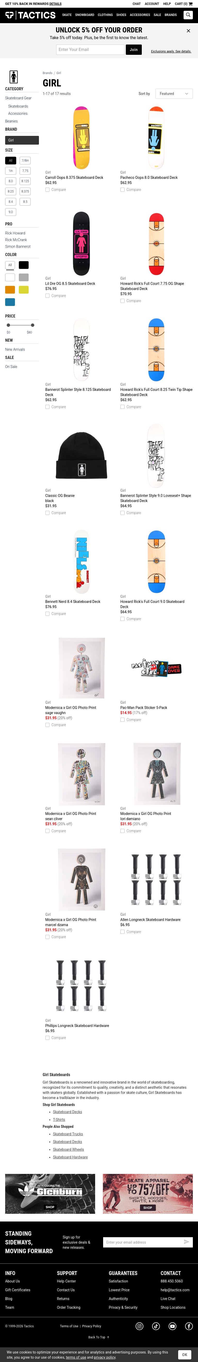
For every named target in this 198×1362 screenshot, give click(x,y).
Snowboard (84, 15)
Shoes (121, 15)
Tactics (30, 15)
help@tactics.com (175, 1290)
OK (184, 1355)
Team (9, 1307)
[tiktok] (156, 1327)
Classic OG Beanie (81, 463)
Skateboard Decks (67, 1112)
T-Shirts (59, 1120)
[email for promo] (90, 50)
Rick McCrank (16, 240)
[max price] (33, 332)
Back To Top (99, 1337)
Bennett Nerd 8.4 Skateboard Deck (81, 567)
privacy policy (105, 1357)
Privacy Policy (91, 1326)
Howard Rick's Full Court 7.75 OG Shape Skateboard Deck (156, 251)
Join (134, 50)
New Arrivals (15, 349)
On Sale (11, 367)
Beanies (11, 121)
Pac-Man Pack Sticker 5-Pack (156, 673)
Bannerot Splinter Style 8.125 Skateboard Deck (81, 357)
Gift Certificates (17, 1290)
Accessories (140, 15)
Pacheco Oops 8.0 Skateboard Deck (156, 143)
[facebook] (189, 1327)
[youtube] (172, 1327)
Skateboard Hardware (70, 1157)
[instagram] (139, 1327)
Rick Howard (15, 233)
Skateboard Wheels (68, 1149)
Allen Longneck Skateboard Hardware (156, 885)
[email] (148, 1242)
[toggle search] (188, 15)
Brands (171, 15)
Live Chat (168, 1299)
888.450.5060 (172, 1281)
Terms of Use (69, 1326)
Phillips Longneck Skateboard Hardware (81, 991)
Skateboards (18, 106)
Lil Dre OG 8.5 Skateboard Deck (81, 249)
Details (56, 4)
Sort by (144, 94)
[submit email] (187, 1241)
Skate (66, 15)
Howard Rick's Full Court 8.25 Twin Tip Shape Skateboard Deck (156, 357)
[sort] (174, 94)
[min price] (13, 332)
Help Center (66, 1281)
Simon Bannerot (17, 246)
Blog (8, 1299)
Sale (157, 15)
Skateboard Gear (18, 98)
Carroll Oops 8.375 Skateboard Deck (81, 143)
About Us (12, 1281)
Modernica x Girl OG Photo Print (81, 675)
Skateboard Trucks (68, 1134)
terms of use (76, 1357)
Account (152, 4)
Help (167, 4)
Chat (137, 4)
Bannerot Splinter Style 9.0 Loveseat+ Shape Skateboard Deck (156, 463)
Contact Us (66, 1290)
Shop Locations (173, 1307)
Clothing (105, 15)
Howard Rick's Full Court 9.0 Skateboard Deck (156, 569)
